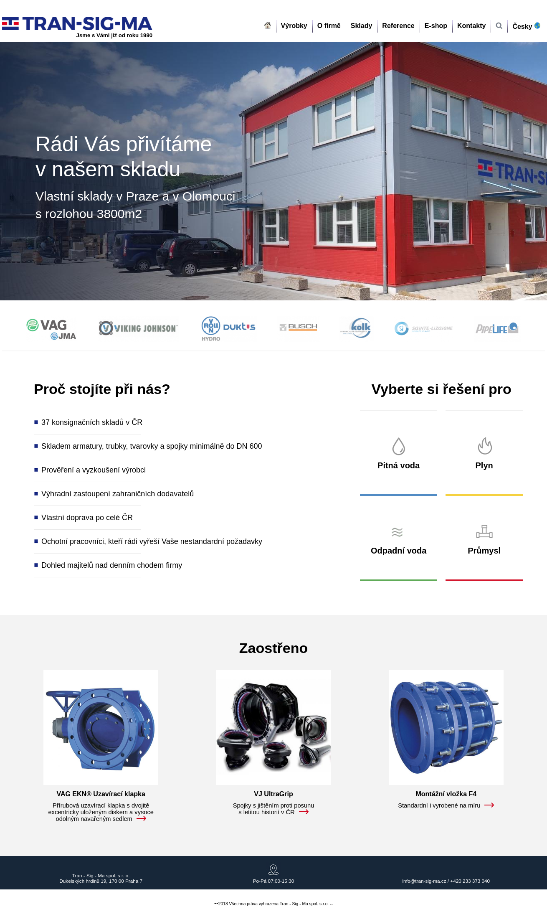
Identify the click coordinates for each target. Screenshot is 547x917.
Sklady (361, 25)
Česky (527, 26)
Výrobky (294, 25)
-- (216, 903)
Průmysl (484, 550)
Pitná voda (398, 465)
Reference (398, 25)
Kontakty (471, 25)
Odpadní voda (398, 550)
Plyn (484, 465)
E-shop (436, 25)
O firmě (329, 25)
